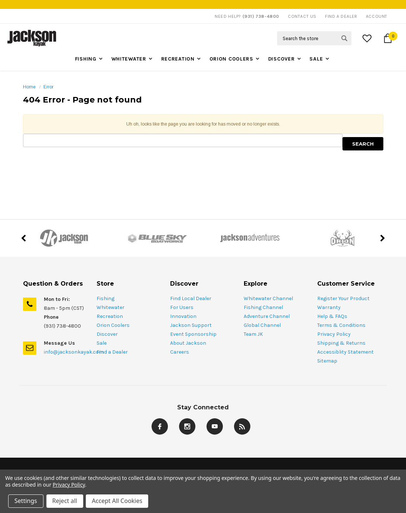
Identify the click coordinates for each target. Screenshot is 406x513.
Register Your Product (343, 298)
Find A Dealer (341, 16)
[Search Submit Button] (344, 38)
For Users (182, 307)
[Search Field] (314, 38)
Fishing (86, 59)
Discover (281, 59)
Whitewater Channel (268, 298)
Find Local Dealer (190, 298)
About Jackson (188, 343)
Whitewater (128, 59)
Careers (179, 352)
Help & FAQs (332, 316)
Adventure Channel (267, 316)
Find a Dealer (112, 352)
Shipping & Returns (341, 343)
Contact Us (302, 16)
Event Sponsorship (193, 334)
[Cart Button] (388, 38)
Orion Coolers (231, 59)
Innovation (183, 316)
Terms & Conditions (341, 325)
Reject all (64, 501)
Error (48, 87)
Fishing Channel (263, 307)
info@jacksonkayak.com (74, 352)
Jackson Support (191, 325)
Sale (316, 59)
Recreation (178, 59)
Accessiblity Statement (345, 352)
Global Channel (262, 325)
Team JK (253, 334)
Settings (25, 501)
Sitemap (327, 361)
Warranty (329, 307)
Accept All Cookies (117, 501)
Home (29, 87)
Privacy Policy (334, 334)
